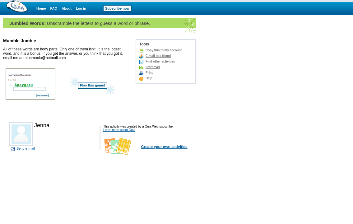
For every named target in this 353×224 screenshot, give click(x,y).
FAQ (54, 8)
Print (149, 72)
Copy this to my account (164, 50)
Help (149, 78)
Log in (81, 8)
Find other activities (160, 61)
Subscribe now (117, 8)
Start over (153, 67)
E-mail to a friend (158, 56)
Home (41, 8)
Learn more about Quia (119, 130)
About (67, 8)
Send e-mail (25, 148)
